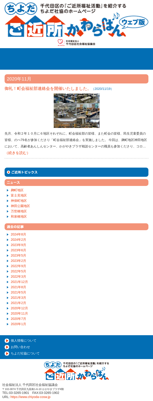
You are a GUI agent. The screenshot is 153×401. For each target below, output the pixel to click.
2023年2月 (18, 261)
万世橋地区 (19, 211)
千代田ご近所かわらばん (76, 19)
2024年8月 (18, 234)
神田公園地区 (20, 206)
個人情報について (23, 340)
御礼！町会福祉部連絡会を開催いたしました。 (48, 88)
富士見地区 (19, 195)
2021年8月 (18, 287)
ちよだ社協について (25, 353)
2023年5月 (18, 255)
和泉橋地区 (19, 216)
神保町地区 (19, 200)
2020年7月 (18, 319)
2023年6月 (18, 250)
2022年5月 (18, 271)
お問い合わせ (20, 347)
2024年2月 (18, 239)
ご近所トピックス (76, 172)
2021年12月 (19, 282)
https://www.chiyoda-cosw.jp (30, 397)
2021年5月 (18, 292)
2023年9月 (18, 245)
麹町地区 (17, 190)
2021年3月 (18, 297)
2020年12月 (19, 308)
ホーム (53, 54)
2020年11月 (19, 313)
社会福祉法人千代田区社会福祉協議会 (76, 42)
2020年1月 (18, 324)
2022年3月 (18, 276)
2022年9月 (18, 266)
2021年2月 (18, 303)
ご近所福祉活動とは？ (89, 54)
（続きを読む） (17, 153)
